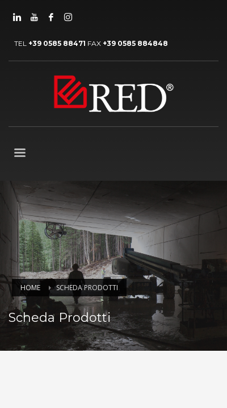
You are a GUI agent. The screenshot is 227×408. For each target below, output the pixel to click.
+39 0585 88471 (57, 43)
